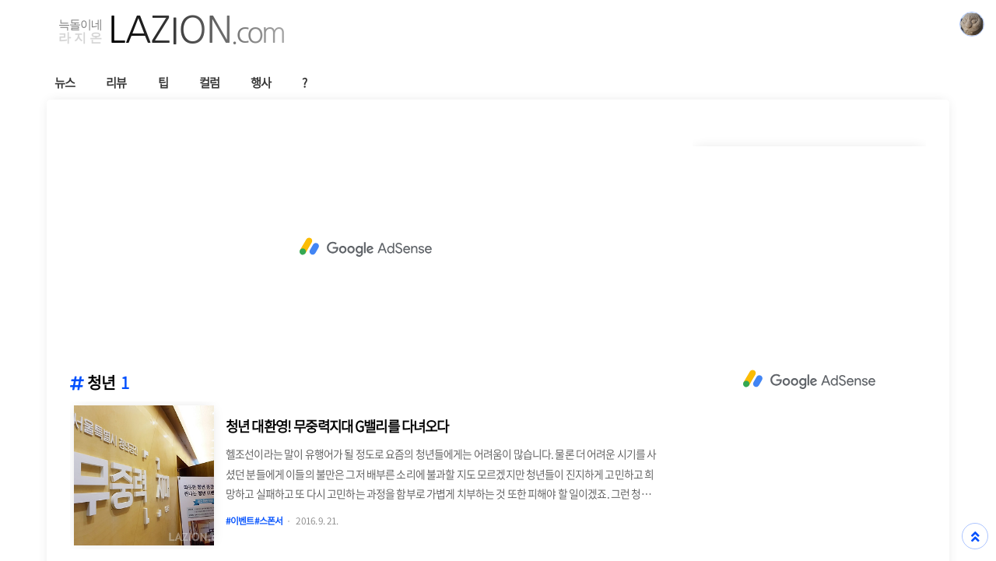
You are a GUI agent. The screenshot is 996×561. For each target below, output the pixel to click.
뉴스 (64, 82)
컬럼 (209, 82)
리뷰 (116, 82)
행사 (261, 82)
